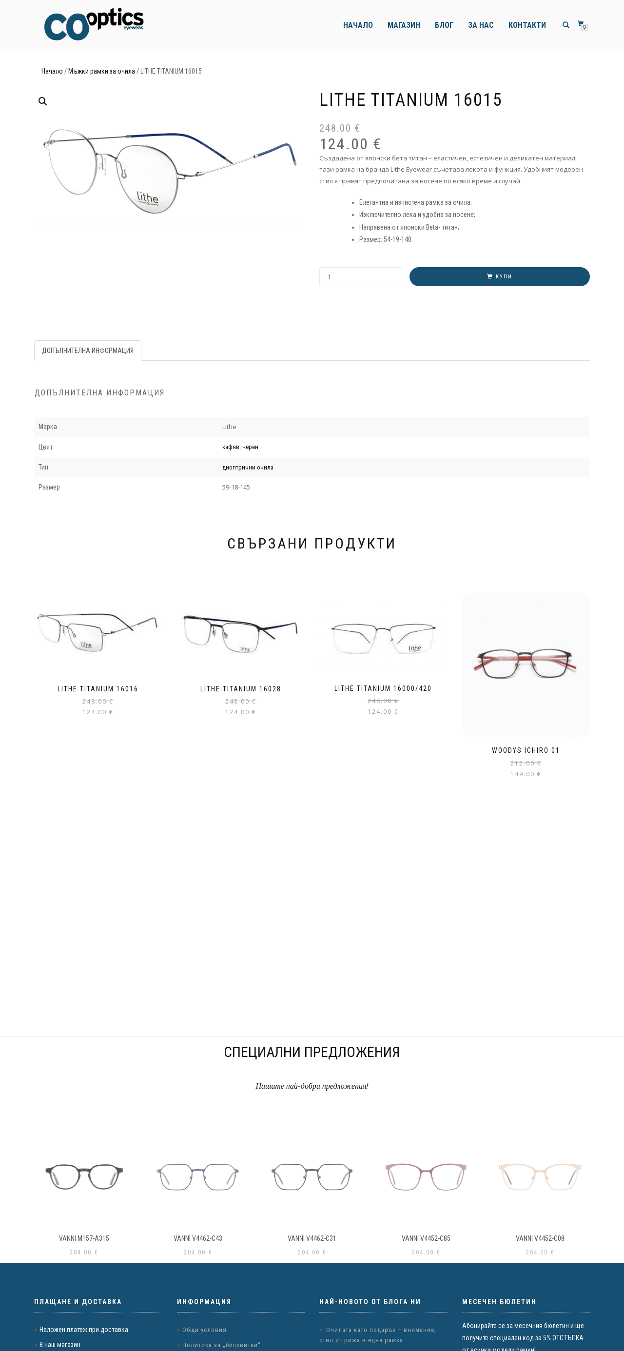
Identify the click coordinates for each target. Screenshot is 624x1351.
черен (250, 446)
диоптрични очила (247, 467)
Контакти (527, 25)
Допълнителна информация (88, 350)
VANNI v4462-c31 (312, 1238)
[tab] (88, 350)
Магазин (404, 25)
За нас (481, 25)
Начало (358, 25)
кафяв (230, 446)
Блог (444, 25)
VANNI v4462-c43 (198, 1238)
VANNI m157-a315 (84, 1238)
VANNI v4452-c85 (426, 1238)
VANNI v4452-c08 (540, 1238)
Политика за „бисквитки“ (221, 1345)
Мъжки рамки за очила (101, 71)
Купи (504, 277)
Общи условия (204, 1329)
